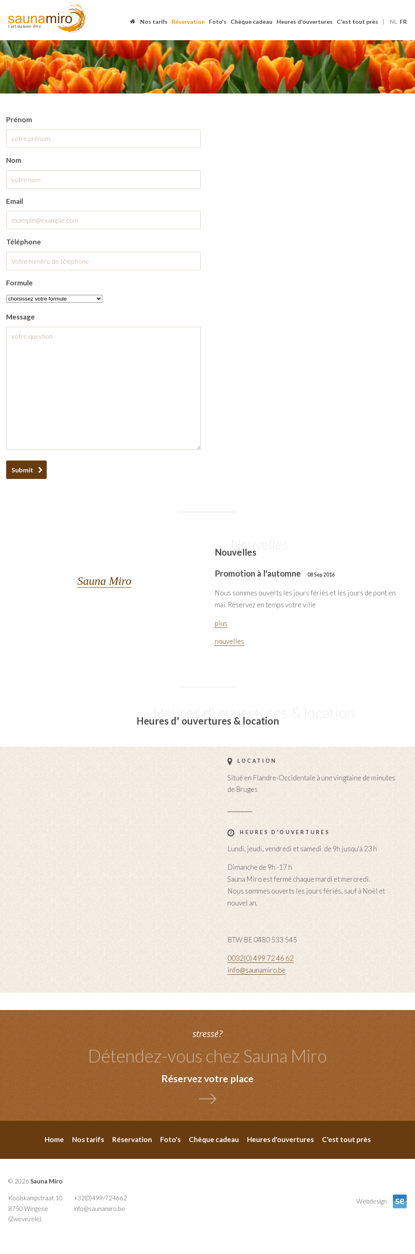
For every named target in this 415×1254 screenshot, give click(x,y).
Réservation (188, 21)
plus (221, 623)
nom (13, 160)
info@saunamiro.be (256, 970)
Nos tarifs (154, 21)
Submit (22, 470)
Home (133, 22)
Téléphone (23, 241)
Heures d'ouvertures (305, 21)
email (14, 201)
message (20, 316)
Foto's (218, 21)
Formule (19, 282)
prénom (19, 119)
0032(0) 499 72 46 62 (260, 958)
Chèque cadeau (251, 21)
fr (403, 21)
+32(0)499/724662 (100, 1198)
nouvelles (229, 641)
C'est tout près (357, 21)
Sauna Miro (104, 581)
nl (393, 21)
